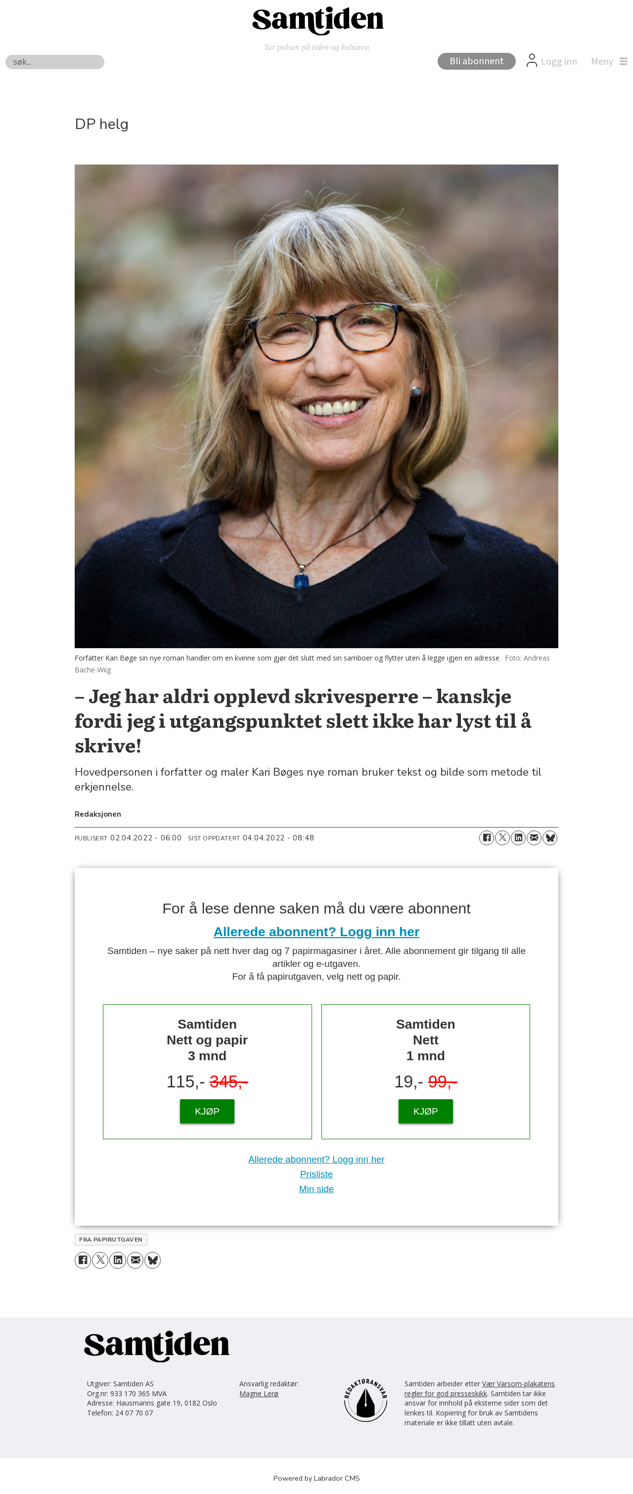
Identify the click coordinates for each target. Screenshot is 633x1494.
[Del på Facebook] (486, 837)
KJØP (207, 1111)
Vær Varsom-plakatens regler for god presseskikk (480, 1388)
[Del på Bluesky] (550, 837)
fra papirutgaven (111, 1240)
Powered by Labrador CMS (316, 1478)
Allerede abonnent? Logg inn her (317, 931)
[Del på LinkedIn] (518, 837)
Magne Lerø (258, 1393)
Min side (316, 1189)
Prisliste (316, 1174)
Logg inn (559, 62)
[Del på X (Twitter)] (502, 837)
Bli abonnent (477, 61)
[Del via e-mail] (534, 837)
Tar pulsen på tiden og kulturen (316, 47)
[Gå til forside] (316, 20)
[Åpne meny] (607, 61)
